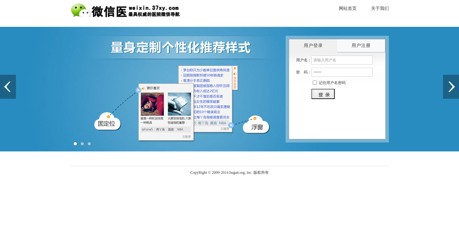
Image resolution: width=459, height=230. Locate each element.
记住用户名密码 (332, 82)
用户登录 (313, 45)
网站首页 (348, 8)
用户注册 (361, 45)
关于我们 (380, 8)
